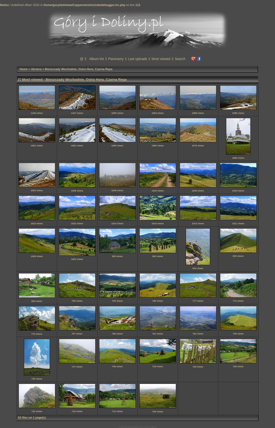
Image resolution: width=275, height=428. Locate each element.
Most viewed (160, 59)
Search (180, 59)
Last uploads (137, 59)
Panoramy (116, 59)
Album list (96, 59)
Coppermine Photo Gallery (143, 427)
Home (24, 69)
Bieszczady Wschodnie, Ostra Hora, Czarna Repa (78, 69)
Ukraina (36, 69)
